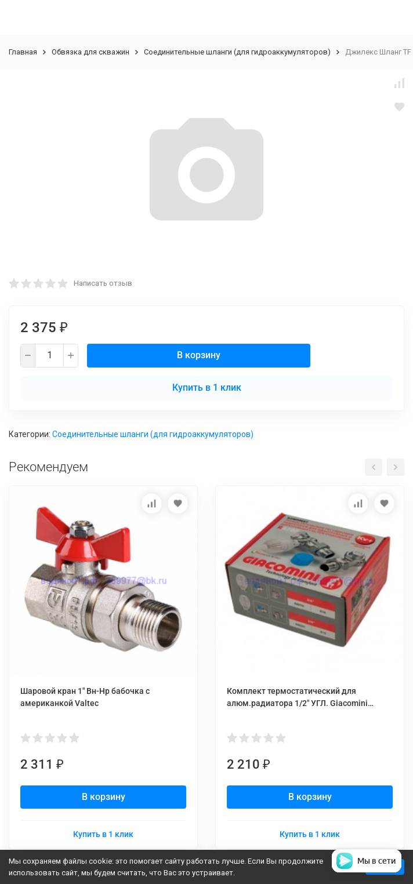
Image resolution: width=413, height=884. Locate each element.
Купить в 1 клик (206, 387)
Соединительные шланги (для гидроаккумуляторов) (237, 52)
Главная (23, 52)
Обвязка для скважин (90, 52)
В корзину (198, 355)
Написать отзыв (103, 283)
